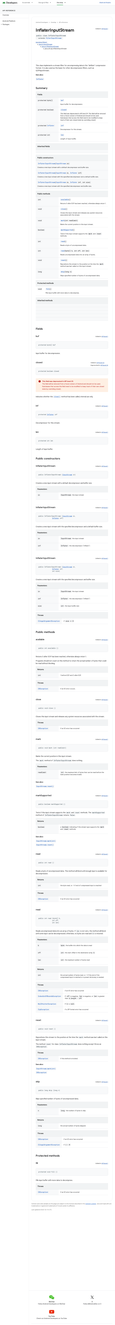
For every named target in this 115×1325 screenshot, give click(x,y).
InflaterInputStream (46, 164)
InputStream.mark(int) (46, 841)
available (65, 200)
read (63, 241)
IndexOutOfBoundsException (49, 996)
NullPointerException (47, 1004)
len (62, 135)
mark (62, 220)
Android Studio (105, 3)
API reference (9, 11)
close (63, 209)
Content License (90, 1204)
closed (63, 110)
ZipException (43, 1009)
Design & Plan (43, 3)
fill (48, 289)
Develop (53, 22)
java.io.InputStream (45, 44)
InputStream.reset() (45, 786)
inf (62, 126)
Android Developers (42, 22)
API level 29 (104, 365)
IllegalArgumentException (49, 621)
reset (63, 260)
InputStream (61, 164)
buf (62, 100)
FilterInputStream (53, 38)
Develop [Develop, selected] (60, 3)
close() (57, 397)
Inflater (40, 79)
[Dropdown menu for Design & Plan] (51, 2)
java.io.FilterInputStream (50, 46)
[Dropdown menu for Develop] (66, 2)
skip (62, 272)
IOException (43, 689)
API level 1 (105, 29)
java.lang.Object (41, 42)
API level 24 (100, 363)
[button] (14, 24)
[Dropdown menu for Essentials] (33, 2)
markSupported (67, 230)
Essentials (26, 3)
